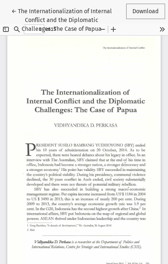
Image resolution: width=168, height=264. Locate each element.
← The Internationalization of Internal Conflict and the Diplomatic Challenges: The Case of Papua (61, 19)
